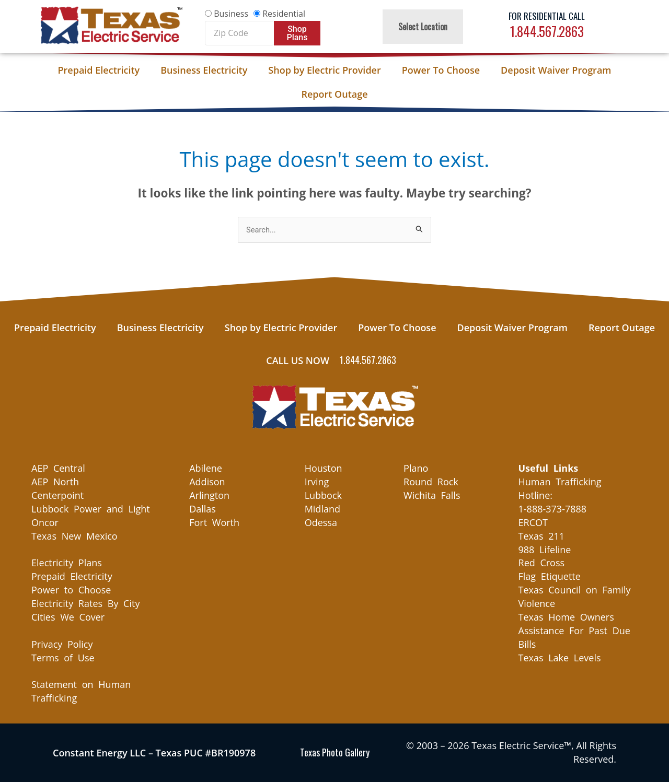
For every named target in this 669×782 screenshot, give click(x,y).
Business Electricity (203, 70)
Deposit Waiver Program (556, 70)
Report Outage (334, 94)
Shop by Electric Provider (324, 70)
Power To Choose (441, 70)
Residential (283, 13)
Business (231, 13)
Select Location (422, 26)
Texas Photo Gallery (335, 753)
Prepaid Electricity (99, 70)
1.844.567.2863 (547, 31)
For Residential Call (547, 15)
